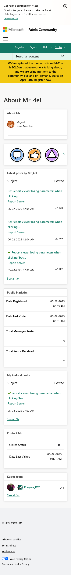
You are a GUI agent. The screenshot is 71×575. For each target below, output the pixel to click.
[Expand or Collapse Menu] (5, 39)
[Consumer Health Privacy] (35, 564)
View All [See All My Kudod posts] (13, 419)
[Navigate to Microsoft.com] (13, 29)
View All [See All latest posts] (13, 278)
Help (45, 47)
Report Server (16, 201)
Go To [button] (58, 47)
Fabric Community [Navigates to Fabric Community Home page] (42, 29)
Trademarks (8, 551)
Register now (42, 80)
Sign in (33, 47)
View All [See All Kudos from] (13, 495)
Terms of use (9, 545)
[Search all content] (39, 56)
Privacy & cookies (11, 539)
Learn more (11, 18)
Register (19, 47)
